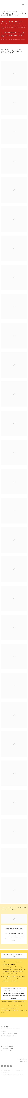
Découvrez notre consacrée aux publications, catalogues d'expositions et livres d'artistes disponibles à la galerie (14, 934)
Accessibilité (19, 1070)
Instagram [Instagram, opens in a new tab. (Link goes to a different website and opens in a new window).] (2, 1066)
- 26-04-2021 (14, 956)
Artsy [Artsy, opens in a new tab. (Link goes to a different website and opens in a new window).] (5, 1066)
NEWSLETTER (23, 1061)
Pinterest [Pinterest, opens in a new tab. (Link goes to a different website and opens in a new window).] (11, 1066)
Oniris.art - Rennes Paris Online (7, 4)
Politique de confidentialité (7, 1070)
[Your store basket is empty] (23, 4)
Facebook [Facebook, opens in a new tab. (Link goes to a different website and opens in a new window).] (8, 1066)
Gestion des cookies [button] (6, 1072)
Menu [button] (26, 4)
